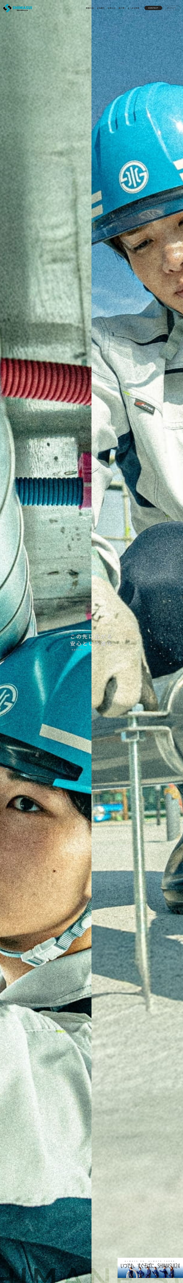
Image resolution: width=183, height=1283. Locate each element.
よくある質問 (133, 8)
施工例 (121, 8)
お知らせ (112, 8)
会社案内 (101, 8)
